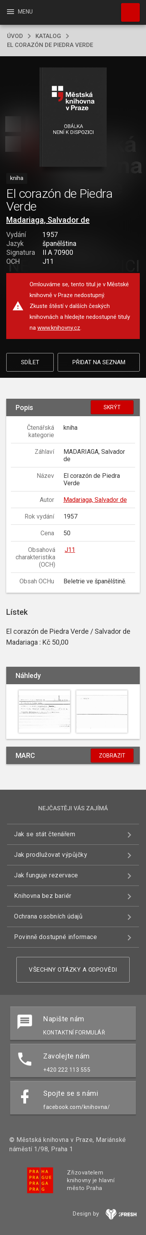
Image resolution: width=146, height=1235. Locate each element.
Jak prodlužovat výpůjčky (50, 854)
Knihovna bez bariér (43, 895)
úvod (15, 36)
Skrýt (112, 407)
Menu (19, 11)
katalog (48, 36)
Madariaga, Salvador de (48, 220)
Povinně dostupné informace (55, 937)
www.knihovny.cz (58, 327)
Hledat (127, 8)
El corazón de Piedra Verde (50, 45)
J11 (70, 550)
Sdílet (30, 362)
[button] (73, 117)
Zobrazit (112, 755)
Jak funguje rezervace (46, 875)
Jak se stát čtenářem (44, 834)
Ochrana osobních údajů (48, 916)
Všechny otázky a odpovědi (73, 969)
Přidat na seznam (98, 362)
